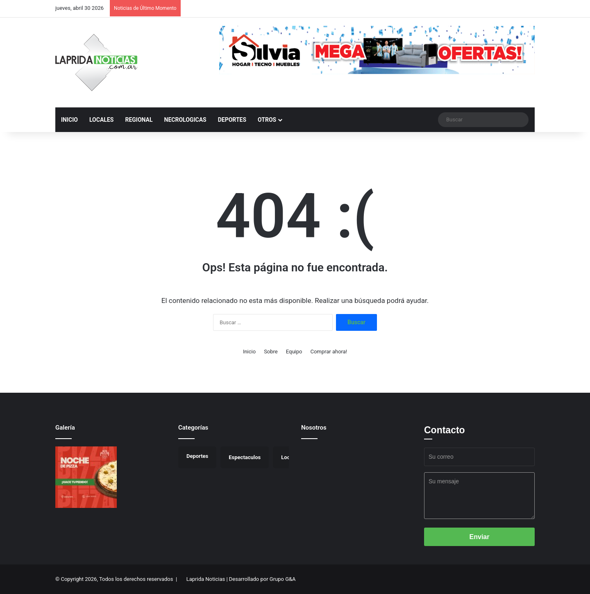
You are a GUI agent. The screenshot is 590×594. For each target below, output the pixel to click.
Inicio (249, 351)
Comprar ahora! (328, 351)
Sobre (271, 351)
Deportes (232, 119)
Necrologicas (185, 119)
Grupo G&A (283, 579)
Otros (267, 119)
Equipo (294, 351)
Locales (101, 119)
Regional (138, 119)
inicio (69, 119)
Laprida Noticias (205, 579)
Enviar (480, 536)
